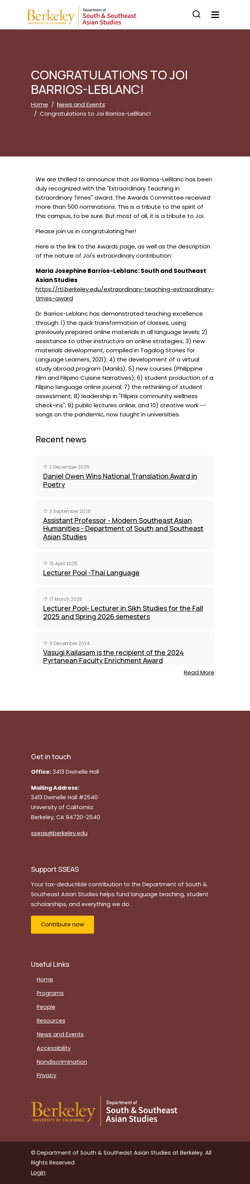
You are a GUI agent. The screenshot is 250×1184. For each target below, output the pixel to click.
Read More (199, 672)
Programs (50, 993)
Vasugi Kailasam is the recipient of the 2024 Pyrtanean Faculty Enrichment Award (113, 656)
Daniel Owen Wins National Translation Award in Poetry (120, 480)
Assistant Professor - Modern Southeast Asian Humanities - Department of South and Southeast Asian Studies (123, 528)
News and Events (81, 104)
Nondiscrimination (62, 1062)
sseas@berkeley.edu (59, 833)
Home (39, 104)
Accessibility (54, 1048)
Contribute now (62, 924)
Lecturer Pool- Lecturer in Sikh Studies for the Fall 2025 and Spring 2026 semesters (123, 612)
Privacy (46, 1075)
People (46, 1007)
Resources (51, 1020)
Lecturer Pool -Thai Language (91, 572)
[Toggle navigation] (215, 14)
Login (38, 1172)
